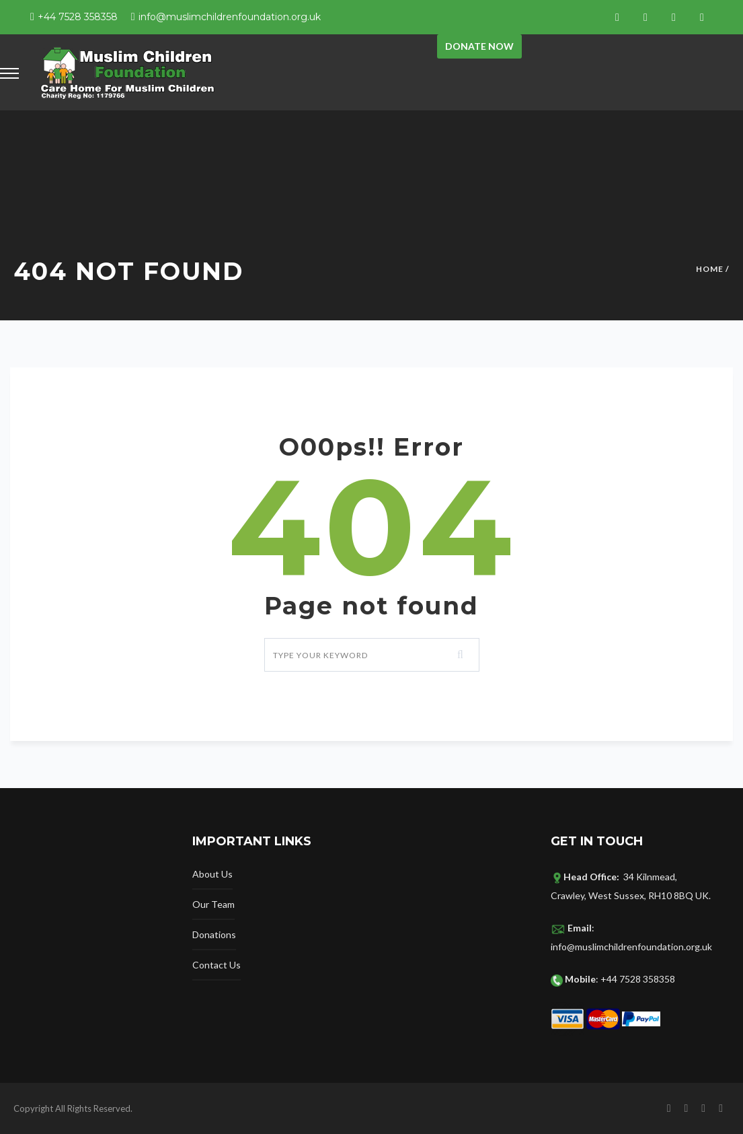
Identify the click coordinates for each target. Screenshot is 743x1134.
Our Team (213, 904)
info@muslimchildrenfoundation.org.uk (230, 17)
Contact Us (216, 964)
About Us (212, 874)
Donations (214, 934)
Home (710, 269)
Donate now (479, 46)
